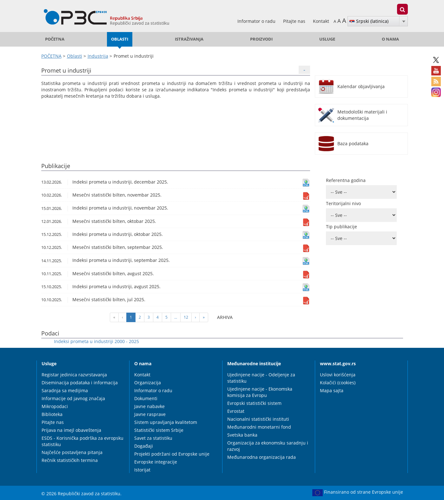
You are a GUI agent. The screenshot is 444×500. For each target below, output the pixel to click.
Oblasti (119, 39)
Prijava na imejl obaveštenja (71, 430)
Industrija (98, 56)
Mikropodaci (55, 406)
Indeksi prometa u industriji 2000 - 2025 (96, 341)
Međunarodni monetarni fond (259, 427)
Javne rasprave (150, 414)
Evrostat (235, 411)
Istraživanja (189, 39)
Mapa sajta (331, 390)
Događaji (143, 446)
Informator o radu (257, 21)
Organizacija (147, 383)
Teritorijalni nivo (343, 203)
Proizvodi (261, 39)
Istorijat (142, 470)
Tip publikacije (341, 227)
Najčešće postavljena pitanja (72, 452)
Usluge (327, 39)
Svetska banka (242, 435)
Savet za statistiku (153, 438)
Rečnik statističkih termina (70, 460)
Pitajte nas (295, 21)
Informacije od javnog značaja (73, 398)
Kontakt (321, 21)
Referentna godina (346, 180)
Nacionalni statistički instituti (258, 419)
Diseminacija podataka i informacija (80, 383)
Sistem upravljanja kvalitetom (165, 422)
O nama (390, 39)
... (175, 317)
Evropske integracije (155, 462)
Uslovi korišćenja (337, 375)
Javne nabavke (149, 406)
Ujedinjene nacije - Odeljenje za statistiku (261, 378)
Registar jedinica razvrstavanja (74, 375)
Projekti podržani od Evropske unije (171, 454)
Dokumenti (145, 398)
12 (186, 317)
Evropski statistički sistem (254, 403)
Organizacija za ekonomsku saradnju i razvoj (267, 446)
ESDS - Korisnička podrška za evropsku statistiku (82, 441)
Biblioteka (52, 414)
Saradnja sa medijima (65, 390)
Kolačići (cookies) (337, 383)
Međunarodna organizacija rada (261, 457)
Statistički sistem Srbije (158, 430)
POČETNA (54, 39)
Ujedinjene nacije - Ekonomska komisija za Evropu (259, 392)
